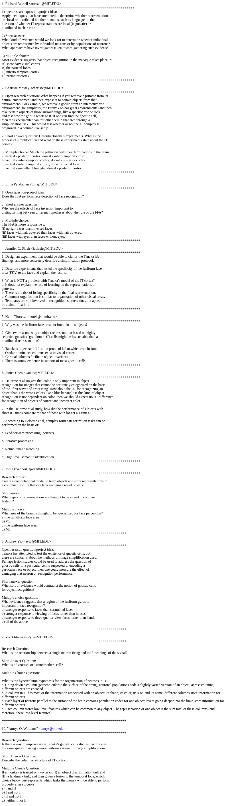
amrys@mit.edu (52, 728)
